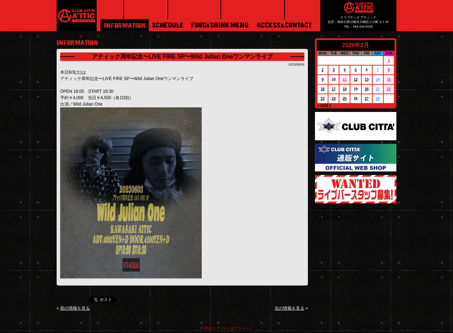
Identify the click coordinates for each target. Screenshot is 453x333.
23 (323, 99)
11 (344, 79)
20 (367, 89)
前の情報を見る (75, 308)
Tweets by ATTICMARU (333, 209)
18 (344, 89)
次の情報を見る (289, 308)
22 (389, 89)
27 (367, 99)
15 (389, 79)
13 (367, 79)
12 (355, 79)
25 (344, 99)
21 (378, 89)
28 (378, 99)
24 (334, 99)
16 (323, 89)
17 (334, 89)
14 (378, 79)
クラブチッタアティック (334, 217)
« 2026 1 (324, 106)
